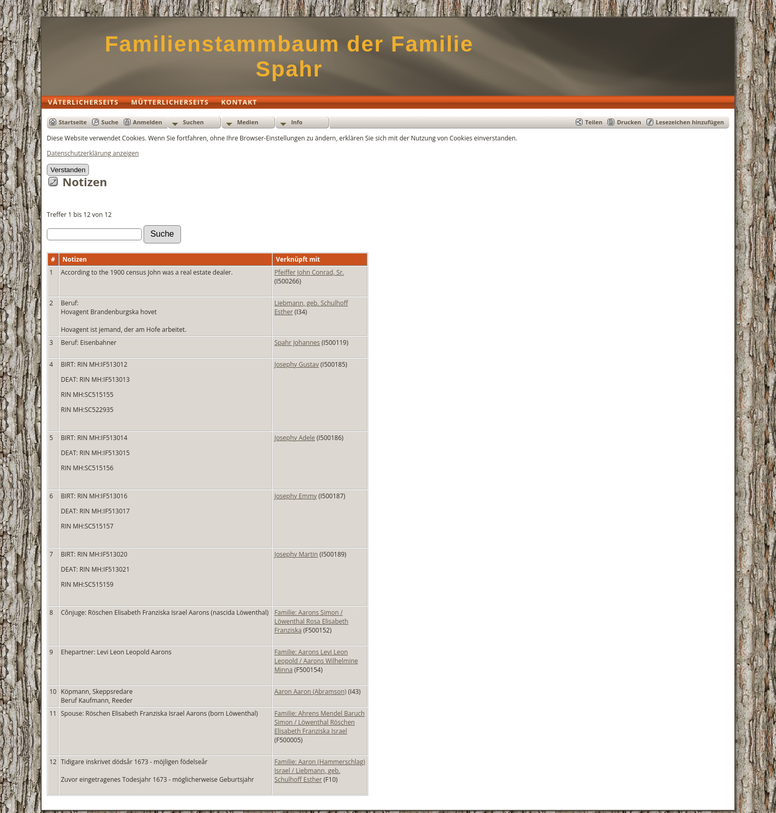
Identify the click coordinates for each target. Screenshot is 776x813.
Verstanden (67, 170)
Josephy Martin (296, 554)
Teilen (593, 122)
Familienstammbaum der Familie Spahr (289, 56)
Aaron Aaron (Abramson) (310, 691)
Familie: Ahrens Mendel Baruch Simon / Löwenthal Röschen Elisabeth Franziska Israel (319, 722)
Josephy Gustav (296, 364)
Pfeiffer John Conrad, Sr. (309, 272)
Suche (110, 122)
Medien (247, 122)
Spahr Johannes (297, 342)
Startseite (73, 122)
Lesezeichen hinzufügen (690, 122)
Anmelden (147, 122)
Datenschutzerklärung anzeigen (93, 153)
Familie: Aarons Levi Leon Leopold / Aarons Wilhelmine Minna (316, 661)
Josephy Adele (294, 437)
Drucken (629, 122)
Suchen (193, 122)
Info (297, 122)
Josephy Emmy (295, 496)
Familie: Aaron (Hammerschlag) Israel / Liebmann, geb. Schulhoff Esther (319, 770)
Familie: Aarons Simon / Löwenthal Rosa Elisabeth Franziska (311, 621)
